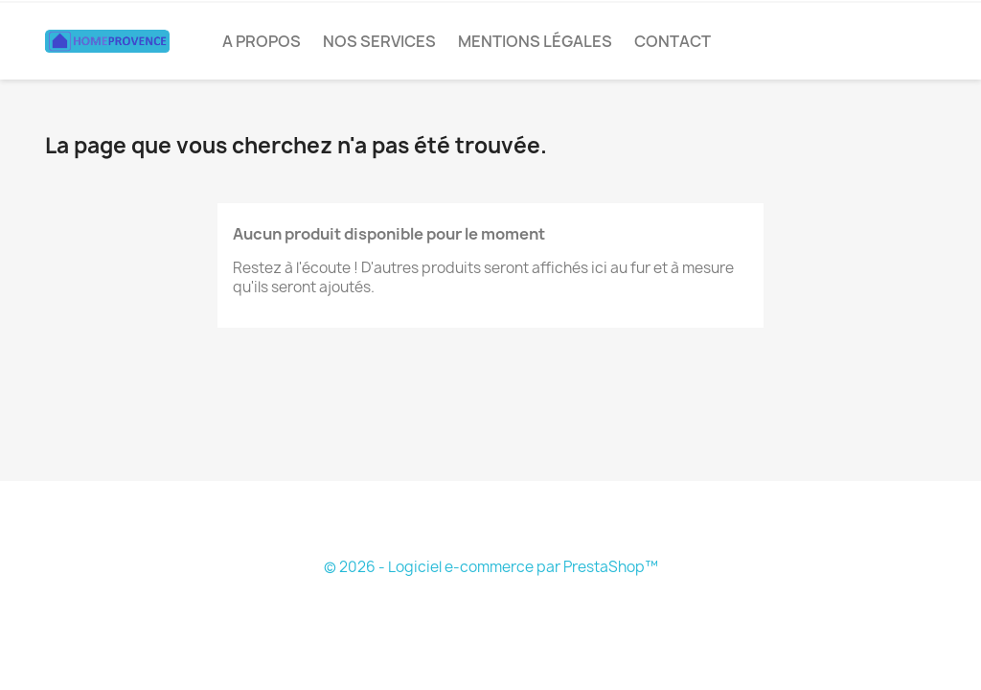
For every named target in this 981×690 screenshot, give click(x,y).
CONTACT (672, 41)
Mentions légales (535, 41)
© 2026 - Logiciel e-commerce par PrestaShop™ (491, 567)
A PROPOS (261, 41)
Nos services (379, 41)
